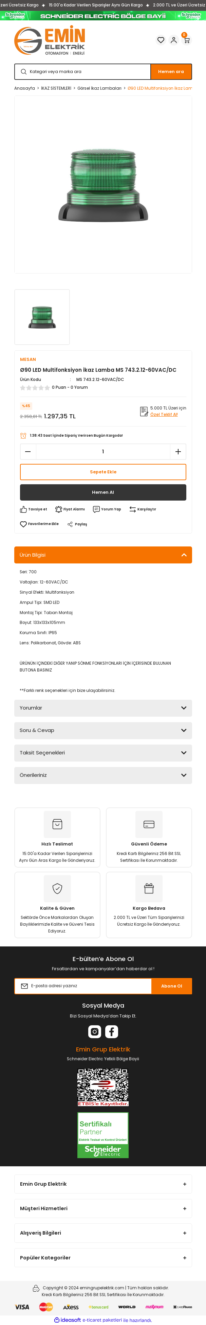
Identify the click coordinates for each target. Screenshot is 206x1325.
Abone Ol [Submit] (171, 986)
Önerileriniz (33, 775)
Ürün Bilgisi (32, 554)
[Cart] (186, 40)
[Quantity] (103, 451)
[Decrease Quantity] (28, 451)
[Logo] (49, 40)
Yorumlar (31, 707)
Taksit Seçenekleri (42, 752)
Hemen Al (103, 492)
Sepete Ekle (103, 472)
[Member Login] (173, 40)
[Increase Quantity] (178, 451)
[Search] (103, 72)
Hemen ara (171, 71)
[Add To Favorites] (39, 524)
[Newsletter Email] (103, 986)
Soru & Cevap (37, 730)
